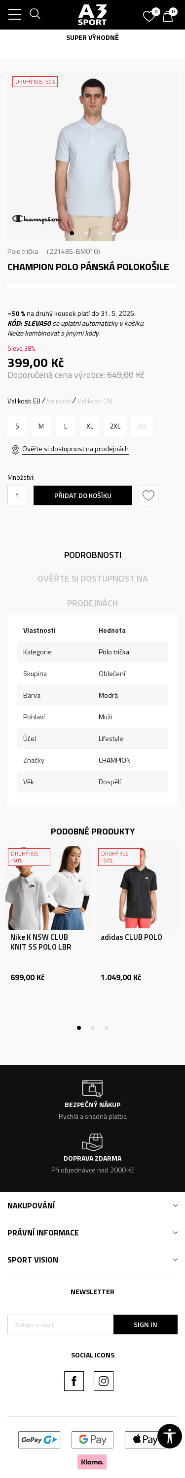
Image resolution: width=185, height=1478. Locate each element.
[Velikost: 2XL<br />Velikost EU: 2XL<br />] (115, 426)
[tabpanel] (92, 156)
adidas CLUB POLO (131, 937)
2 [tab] (86, 233)
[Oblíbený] (150, 12)
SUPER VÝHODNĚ (92, 37)
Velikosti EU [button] (23, 401)
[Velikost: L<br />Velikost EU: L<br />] (65, 426)
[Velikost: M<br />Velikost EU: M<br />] (41, 426)
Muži (105, 716)
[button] (150, 495)
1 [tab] (72, 233)
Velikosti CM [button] (94, 401)
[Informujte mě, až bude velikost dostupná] (141, 426)
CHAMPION (115, 760)
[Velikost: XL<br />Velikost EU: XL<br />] (89, 426)
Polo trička (22, 251)
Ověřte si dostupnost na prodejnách (75, 448)
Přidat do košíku (82, 495)
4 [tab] (113, 233)
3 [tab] (100, 233)
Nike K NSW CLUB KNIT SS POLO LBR (40, 942)
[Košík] (170, 17)
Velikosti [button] (59, 401)
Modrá (108, 695)
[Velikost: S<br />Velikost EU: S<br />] (17, 426)
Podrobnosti (92, 554)
